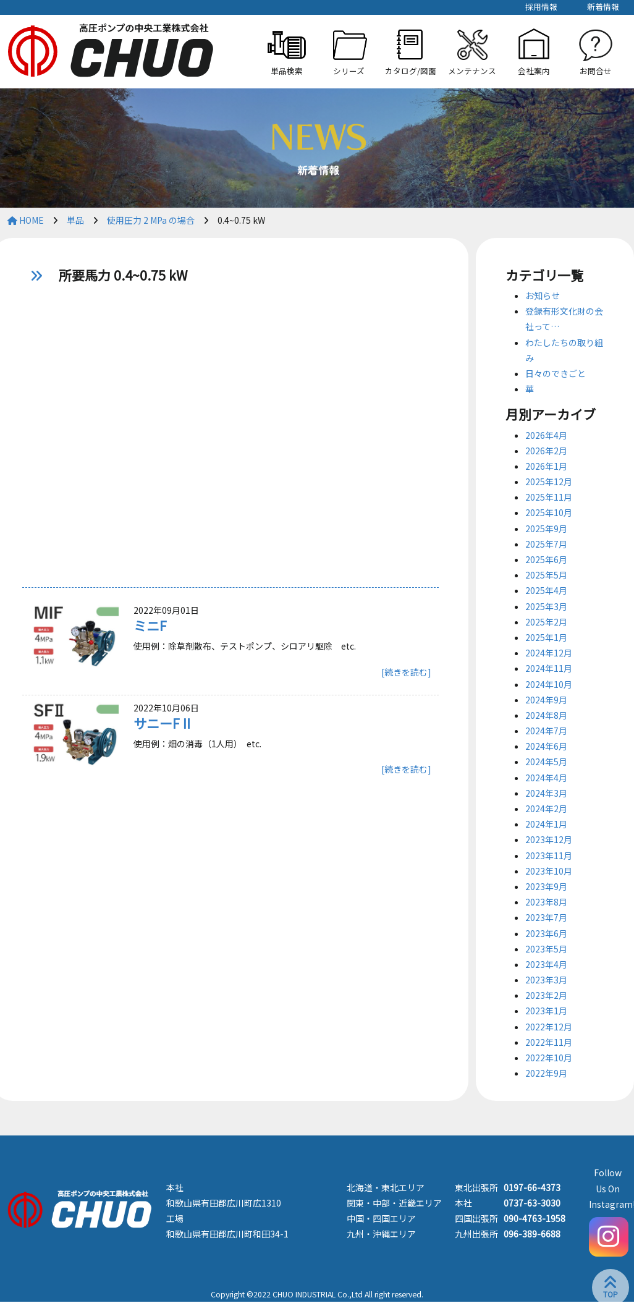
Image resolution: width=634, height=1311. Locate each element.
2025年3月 (546, 606)
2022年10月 (548, 1057)
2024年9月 (546, 700)
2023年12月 (548, 839)
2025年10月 (548, 512)
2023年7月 (546, 917)
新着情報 (603, 6)
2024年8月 (546, 715)
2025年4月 (546, 590)
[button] (348, 51)
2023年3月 (546, 980)
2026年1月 (546, 466)
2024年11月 (548, 668)
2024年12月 (548, 653)
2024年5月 (546, 761)
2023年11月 (548, 855)
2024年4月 (546, 777)
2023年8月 (546, 902)
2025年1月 (546, 637)
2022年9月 (546, 1073)
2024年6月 (546, 746)
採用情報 (541, 6)
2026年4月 (546, 435)
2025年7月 (546, 544)
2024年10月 (548, 684)
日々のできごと (555, 373)
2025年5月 (546, 575)
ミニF (150, 625)
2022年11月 (548, 1042)
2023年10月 (548, 871)
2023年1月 (546, 1010)
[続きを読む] (406, 672)
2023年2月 (546, 995)
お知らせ (542, 295)
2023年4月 (546, 964)
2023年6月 (546, 933)
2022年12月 (548, 1026)
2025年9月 (546, 528)
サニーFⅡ (163, 723)
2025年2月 (546, 622)
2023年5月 (546, 949)
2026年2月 (546, 450)
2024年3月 (546, 793)
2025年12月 (548, 481)
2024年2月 (546, 808)
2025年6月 (546, 559)
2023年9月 (546, 886)
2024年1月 (546, 824)
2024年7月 (546, 730)
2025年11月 (548, 497)
